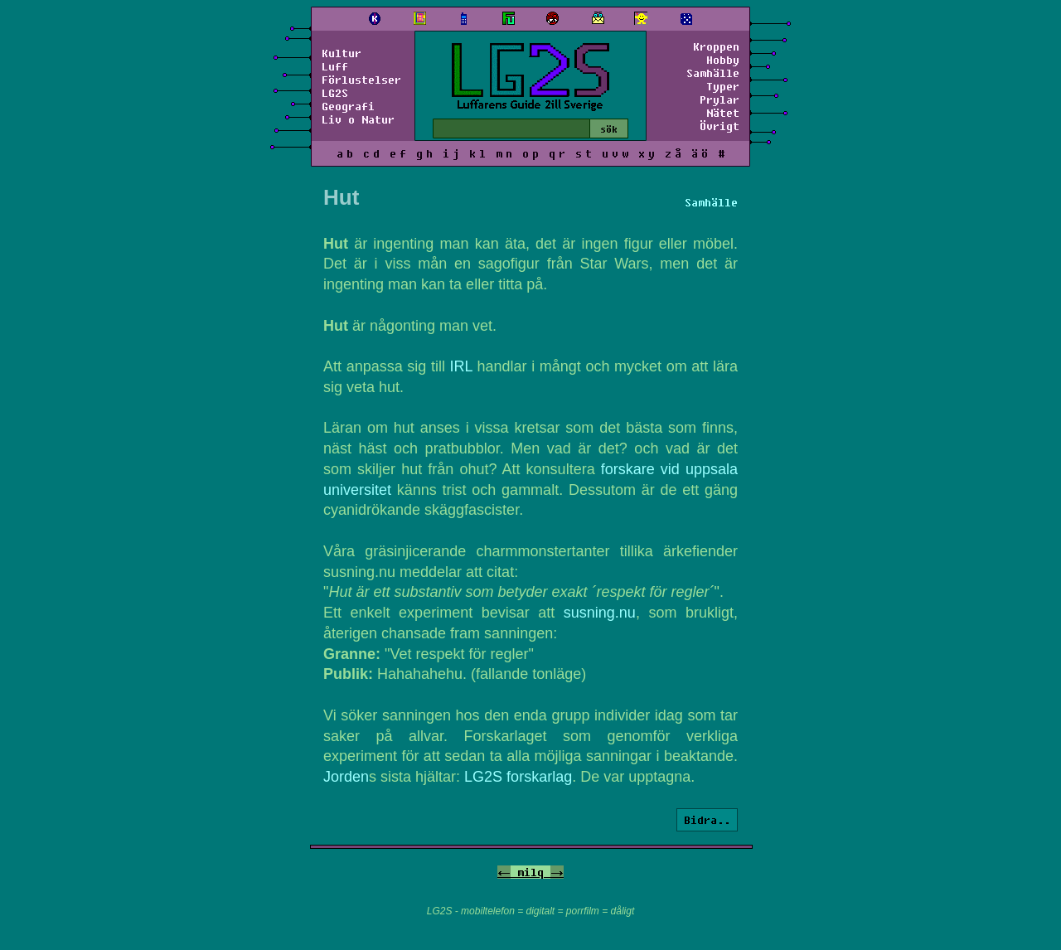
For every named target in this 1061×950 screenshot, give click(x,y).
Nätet (722, 112)
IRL (461, 366)
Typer (722, 86)
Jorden (346, 776)
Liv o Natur (358, 119)
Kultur (341, 53)
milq (530, 872)
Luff (335, 66)
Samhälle (712, 73)
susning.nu (600, 612)
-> (557, 872)
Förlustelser (361, 79)
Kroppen (716, 46)
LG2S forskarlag (518, 776)
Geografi (348, 106)
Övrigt (719, 126)
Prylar (719, 99)
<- (504, 872)
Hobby (722, 59)
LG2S (335, 92)
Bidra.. (707, 819)
